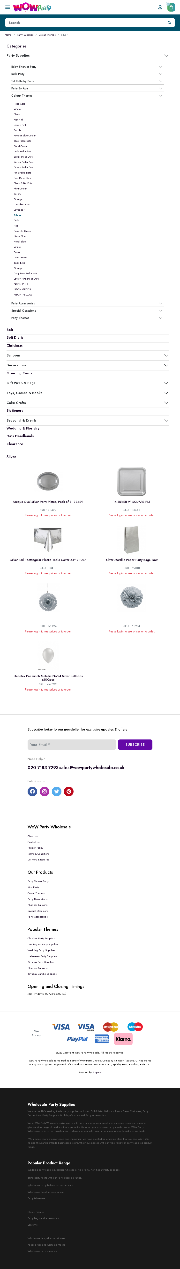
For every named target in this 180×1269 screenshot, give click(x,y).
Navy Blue (20, 236)
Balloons (14, 355)
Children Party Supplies (41, 938)
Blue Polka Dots (22, 140)
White (17, 109)
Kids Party (17, 74)
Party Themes (20, 318)
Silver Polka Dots (23, 156)
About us (33, 836)
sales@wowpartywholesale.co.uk (92, 768)
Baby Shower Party (23, 67)
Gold (16, 220)
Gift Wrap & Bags (21, 383)
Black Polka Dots (23, 183)
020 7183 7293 (43, 768)
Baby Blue (19, 262)
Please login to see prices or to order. (48, 515)
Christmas (15, 345)
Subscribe (135, 744)
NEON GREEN (22, 289)
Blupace (97, 1072)
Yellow (17, 193)
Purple (17, 130)
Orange (18, 199)
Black (17, 114)
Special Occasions (23, 311)
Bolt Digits (15, 337)
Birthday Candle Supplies (42, 974)
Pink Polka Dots (22, 172)
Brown (17, 252)
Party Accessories (23, 303)
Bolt (10, 329)
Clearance (15, 444)
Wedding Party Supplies (41, 950)
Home (8, 35)
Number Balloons (37, 905)
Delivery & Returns (38, 859)
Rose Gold (19, 103)
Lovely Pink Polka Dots (26, 278)
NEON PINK (21, 284)
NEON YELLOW (23, 294)
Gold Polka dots (22, 151)
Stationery (15, 410)
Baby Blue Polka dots (25, 273)
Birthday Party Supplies (41, 962)
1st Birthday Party (22, 81)
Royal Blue (20, 241)
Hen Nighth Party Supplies (43, 944)
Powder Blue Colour (25, 135)
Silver (17, 215)
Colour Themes (47, 35)
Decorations (16, 365)
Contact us (33, 842)
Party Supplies (25, 35)
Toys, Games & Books (24, 392)
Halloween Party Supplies (42, 956)
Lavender (19, 209)
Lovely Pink (20, 125)
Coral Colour (21, 146)
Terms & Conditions (38, 854)
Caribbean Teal (22, 204)
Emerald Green (22, 231)
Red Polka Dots (22, 178)
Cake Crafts (16, 402)
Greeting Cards (19, 373)
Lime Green (20, 257)
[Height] (84, 22)
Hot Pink (18, 119)
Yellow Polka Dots (23, 162)
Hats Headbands (20, 436)
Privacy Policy (35, 848)
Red (16, 225)
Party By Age (19, 88)
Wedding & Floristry (23, 428)
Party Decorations (37, 899)
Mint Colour (20, 188)
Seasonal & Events (22, 420)
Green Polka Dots (23, 167)
